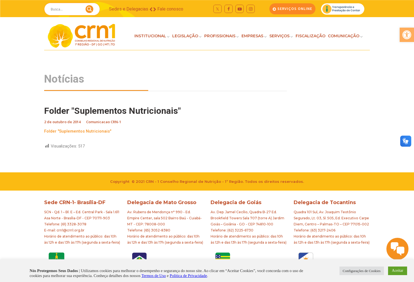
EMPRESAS (252, 35)
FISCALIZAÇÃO (310, 35)
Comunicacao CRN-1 (103, 121)
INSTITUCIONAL (150, 35)
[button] (407, 35)
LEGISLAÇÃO (185, 35)
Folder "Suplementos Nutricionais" (77, 131)
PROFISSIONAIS (219, 35)
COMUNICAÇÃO (343, 35)
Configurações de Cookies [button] (362, 271)
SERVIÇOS (279, 35)
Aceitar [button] (397, 270)
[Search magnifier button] (89, 10)
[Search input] (65, 9)
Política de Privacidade (188, 275)
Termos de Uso (153, 275)
